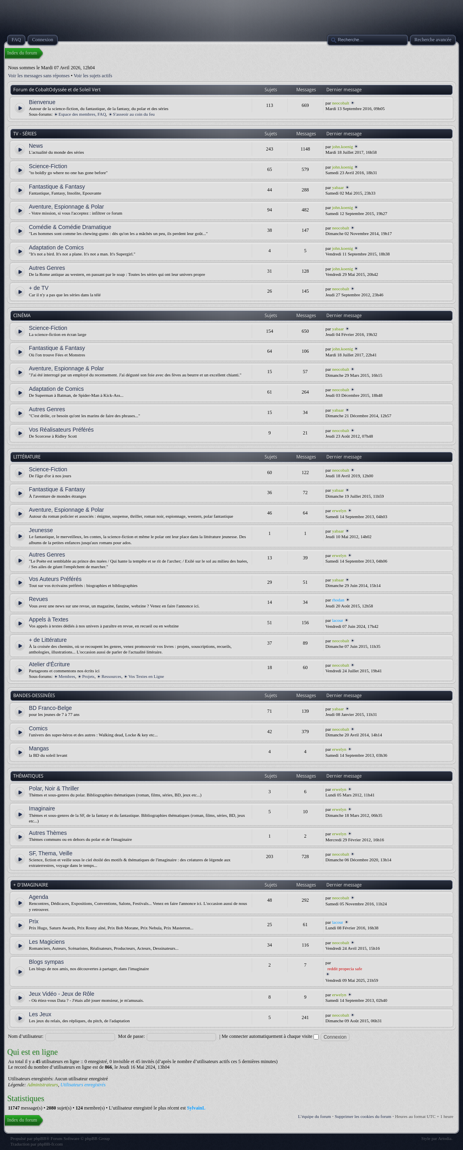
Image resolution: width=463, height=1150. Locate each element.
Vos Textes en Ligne (146, 676)
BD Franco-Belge (50, 708)
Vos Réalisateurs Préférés (61, 429)
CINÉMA (21, 315)
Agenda (38, 897)
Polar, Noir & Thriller (54, 788)
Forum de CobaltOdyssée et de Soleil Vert (57, 89)
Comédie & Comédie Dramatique (70, 227)
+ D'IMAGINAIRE (30, 885)
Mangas (39, 748)
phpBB (40, 1138)
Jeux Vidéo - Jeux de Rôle (61, 994)
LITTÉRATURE (26, 457)
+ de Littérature (48, 640)
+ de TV (39, 288)
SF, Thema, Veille (51, 853)
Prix (33, 921)
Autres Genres (47, 268)
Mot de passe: (131, 1036)
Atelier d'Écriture (49, 664)
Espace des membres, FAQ (82, 114)
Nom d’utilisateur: (25, 1036)
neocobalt (340, 103)
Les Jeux (40, 1014)
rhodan (338, 599)
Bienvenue (42, 102)
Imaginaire (42, 808)
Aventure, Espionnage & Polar (66, 206)
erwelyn (339, 510)
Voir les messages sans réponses (39, 75)
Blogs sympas (46, 962)
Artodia (445, 1138)
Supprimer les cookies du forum (363, 1116)
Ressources (111, 676)
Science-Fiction (48, 166)
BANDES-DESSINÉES (34, 695)
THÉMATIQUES (28, 776)
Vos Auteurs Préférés (55, 579)
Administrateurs (42, 1085)
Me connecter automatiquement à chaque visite (270, 1036)
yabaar (338, 187)
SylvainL (196, 1108)
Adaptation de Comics (56, 247)
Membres (67, 676)
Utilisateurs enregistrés (83, 1085)
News (36, 146)
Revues (38, 599)
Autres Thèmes (48, 833)
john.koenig (342, 146)
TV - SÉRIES (24, 134)
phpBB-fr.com (50, 1144)
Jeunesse (41, 530)
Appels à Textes (49, 619)
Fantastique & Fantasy (57, 186)
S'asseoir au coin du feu (134, 114)
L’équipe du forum (314, 1116)
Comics (38, 728)
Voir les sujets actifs (93, 75)
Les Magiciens (47, 942)
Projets (88, 676)
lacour (337, 620)
